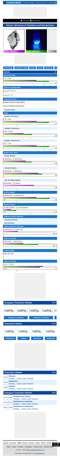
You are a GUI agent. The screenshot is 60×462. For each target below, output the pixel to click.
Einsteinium (36, 51)
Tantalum (14, 51)
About (14, 446)
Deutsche (31, 443)
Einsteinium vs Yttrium (21, 396)
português (13, 443)
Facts (32, 68)
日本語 (19, 443)
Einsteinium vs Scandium (22, 401)
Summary (8, 68)
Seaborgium (13, 381)
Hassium (12, 386)
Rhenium (12, 376)
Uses (40, 68)
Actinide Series (41, 3)
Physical (48, 68)
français (24, 443)
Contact (20, 446)
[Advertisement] (30, 11)
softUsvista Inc (39, 453)
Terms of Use (38, 446)
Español (5, 443)
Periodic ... (12, 378)
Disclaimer (28, 446)
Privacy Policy (48, 446)
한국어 (43, 443)
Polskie (48, 443)
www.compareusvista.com (35, 450)
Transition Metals (28, 3)
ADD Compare (56, 444)
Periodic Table (21, 68)
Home (8, 446)
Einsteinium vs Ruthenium (23, 406)
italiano (38, 443)
